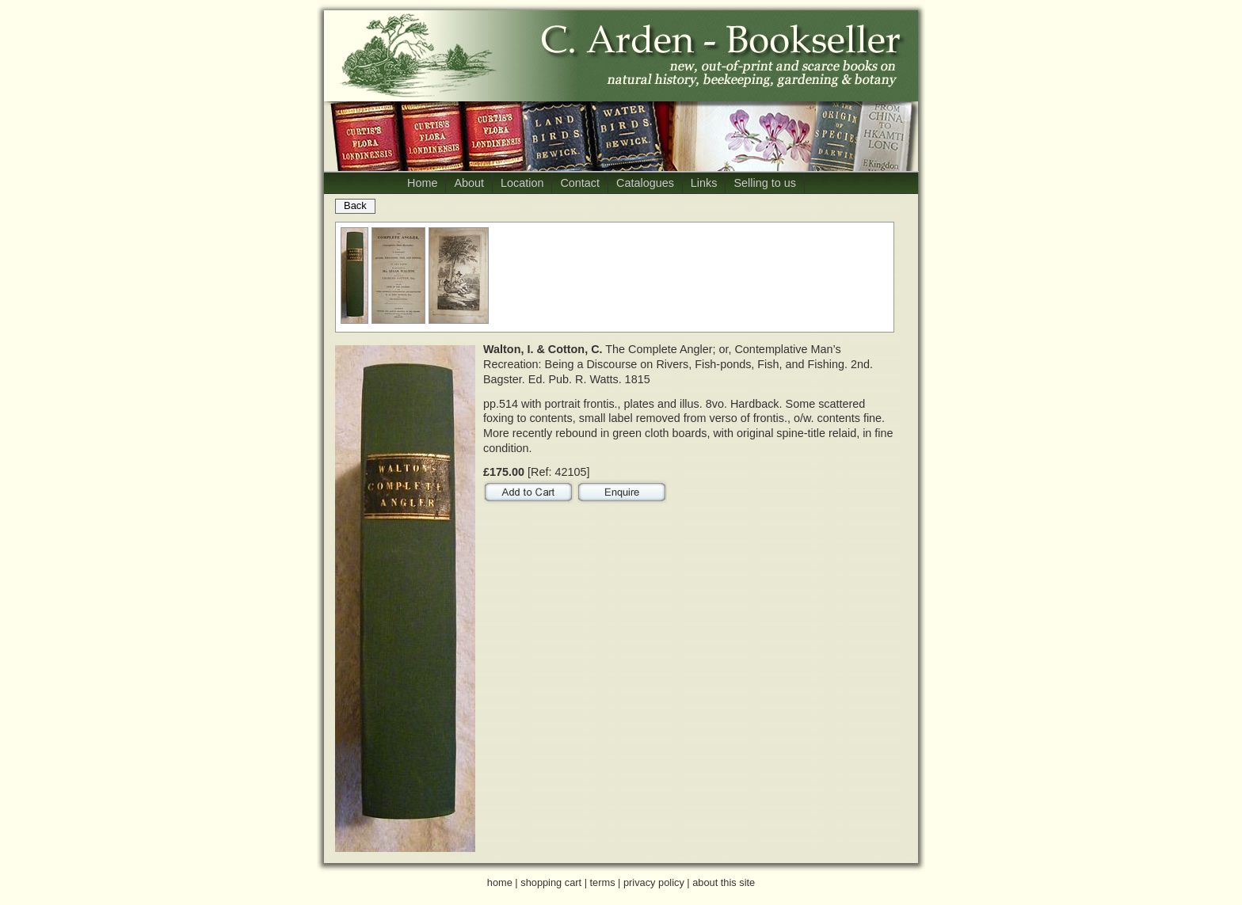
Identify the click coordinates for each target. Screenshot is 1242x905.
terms (602, 882)
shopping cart (550, 882)
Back (355, 205)
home (499, 882)
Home (422, 183)
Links (704, 183)
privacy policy (653, 882)
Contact (580, 183)
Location (522, 183)
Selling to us (764, 183)
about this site (723, 882)
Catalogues (645, 183)
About (469, 183)
